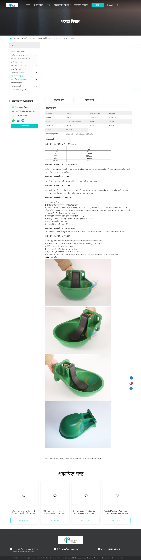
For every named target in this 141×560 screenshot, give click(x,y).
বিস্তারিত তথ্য (59, 100)
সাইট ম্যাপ (14, 558)
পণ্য (48, 5)
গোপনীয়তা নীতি (23, 558)
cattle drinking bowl (56, 459)
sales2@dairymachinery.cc (25, 111)
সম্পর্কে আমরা (38, 5)
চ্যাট (97, 5)
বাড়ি (28, 5)
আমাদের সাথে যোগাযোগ (62, 5)
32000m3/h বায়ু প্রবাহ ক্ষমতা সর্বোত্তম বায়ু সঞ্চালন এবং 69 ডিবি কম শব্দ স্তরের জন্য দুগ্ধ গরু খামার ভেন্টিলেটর (55, 512)
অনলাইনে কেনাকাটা (81, 5)
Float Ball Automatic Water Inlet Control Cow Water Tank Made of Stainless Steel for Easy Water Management (116, 512)
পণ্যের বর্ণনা (89, 100)
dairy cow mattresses (73, 459)
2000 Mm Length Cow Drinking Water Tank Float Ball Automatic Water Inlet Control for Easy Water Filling (85, 512)
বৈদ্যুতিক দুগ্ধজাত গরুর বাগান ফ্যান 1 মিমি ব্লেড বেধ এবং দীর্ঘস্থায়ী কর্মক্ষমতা (22, 512)
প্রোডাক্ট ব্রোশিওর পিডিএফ (73, 121)
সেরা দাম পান (99, 90)
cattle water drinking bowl (91, 459)
